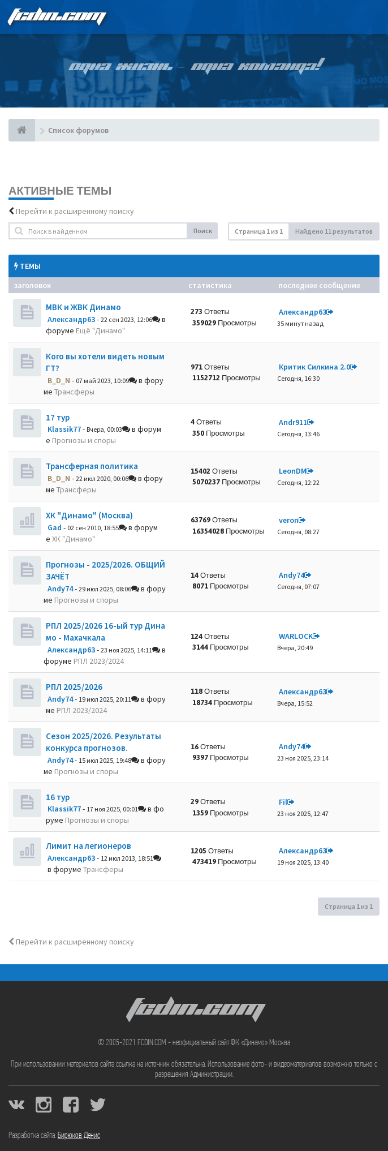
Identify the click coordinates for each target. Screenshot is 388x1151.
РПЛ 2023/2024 (99, 661)
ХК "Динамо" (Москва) (89, 515)
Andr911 (293, 422)
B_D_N (59, 380)
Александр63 (71, 319)
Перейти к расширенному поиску (75, 211)
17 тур (58, 417)
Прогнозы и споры (84, 440)
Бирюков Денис (79, 1135)
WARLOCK (296, 636)
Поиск (202, 230)
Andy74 (60, 588)
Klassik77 (64, 429)
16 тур (58, 797)
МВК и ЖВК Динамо (83, 307)
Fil (283, 802)
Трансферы (74, 391)
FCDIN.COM (56, 16)
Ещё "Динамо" (100, 330)
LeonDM (293, 471)
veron (289, 520)
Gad (55, 527)
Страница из (259, 231)
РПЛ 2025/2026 (74, 686)
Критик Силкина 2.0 (314, 367)
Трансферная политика (92, 466)
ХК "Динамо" (73, 539)
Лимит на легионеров (88, 845)
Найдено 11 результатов (334, 231)
